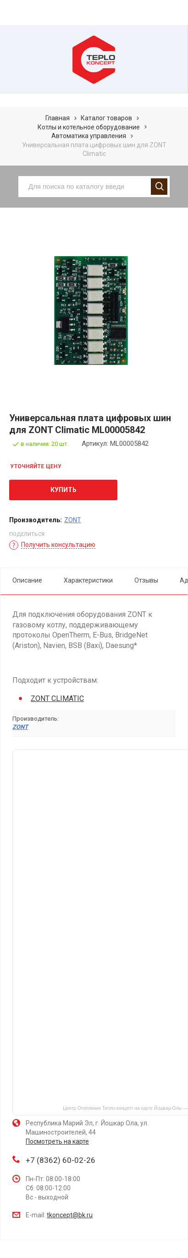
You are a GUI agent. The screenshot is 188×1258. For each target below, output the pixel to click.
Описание (27, 580)
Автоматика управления (88, 135)
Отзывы (146, 580)
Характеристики (88, 580)
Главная (57, 118)
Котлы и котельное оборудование (89, 127)
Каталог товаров (106, 118)
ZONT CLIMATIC (57, 698)
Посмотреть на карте (57, 1141)
